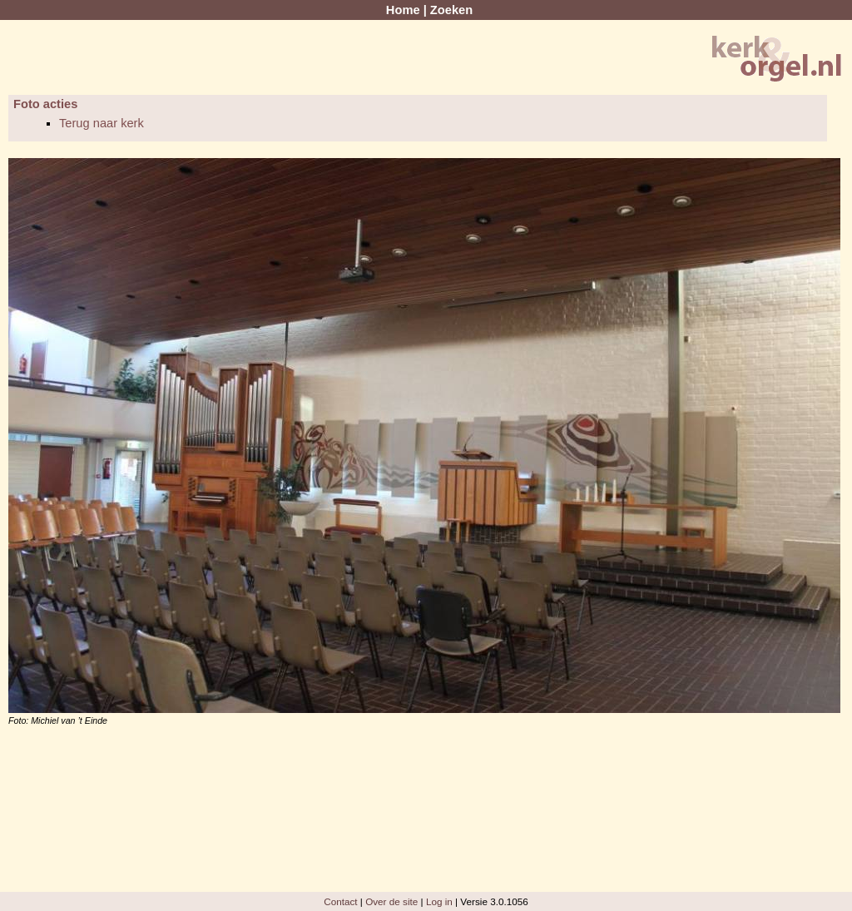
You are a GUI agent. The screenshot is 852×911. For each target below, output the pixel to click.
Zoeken (451, 10)
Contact (340, 901)
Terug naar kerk (101, 123)
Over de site (391, 901)
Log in (439, 901)
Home (403, 10)
